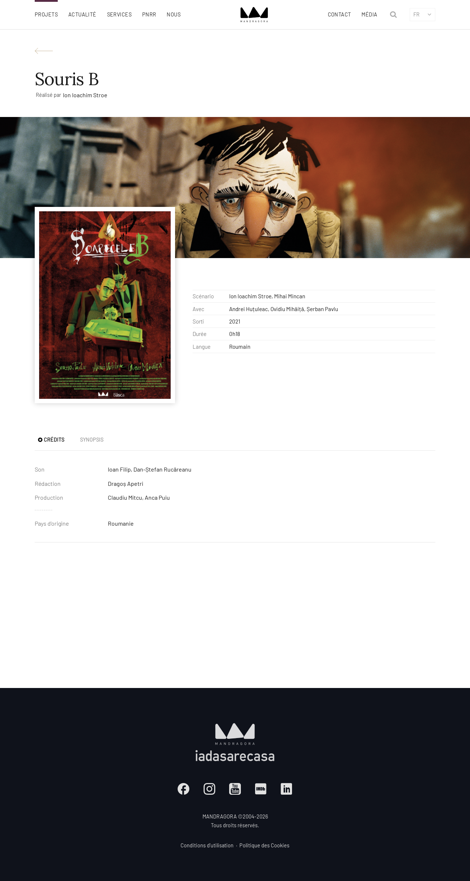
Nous (174, 14)
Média (369, 14)
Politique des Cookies (264, 845)
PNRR (149, 14)
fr (422, 14)
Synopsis (91, 439)
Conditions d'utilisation (207, 845)
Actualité (82, 14)
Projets (46, 14)
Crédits (51, 439)
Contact (339, 14)
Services (119, 14)
